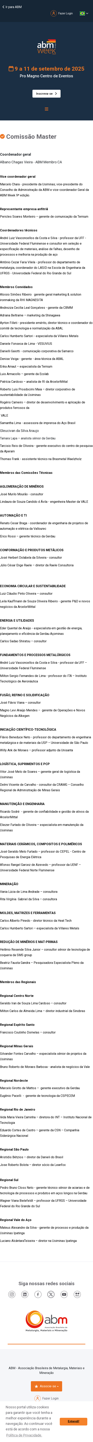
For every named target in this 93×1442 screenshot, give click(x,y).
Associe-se (45, 1386)
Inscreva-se (46, 93)
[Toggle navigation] (46, 109)
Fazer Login (46, 1398)
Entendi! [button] (73, 1421)
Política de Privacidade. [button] (24, 1435)
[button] (84, 13)
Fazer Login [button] (62, 13)
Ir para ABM (12, 7)
